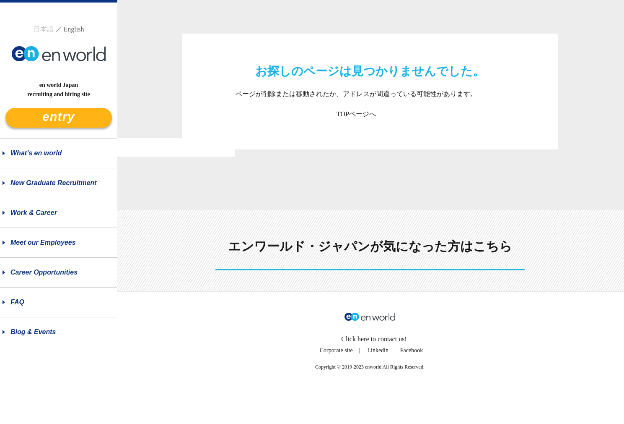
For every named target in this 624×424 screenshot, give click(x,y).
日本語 (44, 29)
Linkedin (377, 380)
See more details (370, 284)
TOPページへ (356, 114)
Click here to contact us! (374, 368)
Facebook (411, 380)
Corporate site (336, 380)
